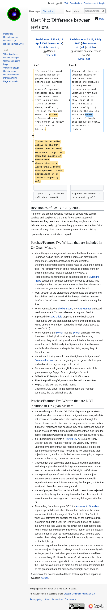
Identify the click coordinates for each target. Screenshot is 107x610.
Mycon (59, 332)
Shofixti (61, 308)
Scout (69, 308)
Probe (38, 280)
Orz (80, 308)
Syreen (76, 332)
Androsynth (82, 506)
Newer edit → (85, 59)
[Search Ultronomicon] (95, 10)
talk (46, 47)
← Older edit (49, 55)
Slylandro (94, 276)
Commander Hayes (45, 360)
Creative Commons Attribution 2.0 (79, 594)
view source (55, 43)
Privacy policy (36, 599)
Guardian (94, 506)
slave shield (55, 316)
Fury (74, 439)
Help (99, 18)
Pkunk (68, 439)
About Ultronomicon (54, 599)
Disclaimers (70, 599)
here (43, 578)
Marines (87, 308)
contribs (54, 47)
